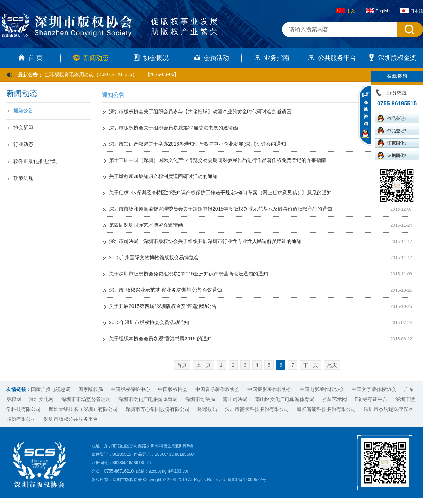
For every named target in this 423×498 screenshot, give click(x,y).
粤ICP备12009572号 (246, 479)
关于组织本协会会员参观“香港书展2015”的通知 (160, 338)
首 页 (30, 57)
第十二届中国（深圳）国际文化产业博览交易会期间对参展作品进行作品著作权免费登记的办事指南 (217, 160)
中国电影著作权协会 (322, 389)
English (378, 10)
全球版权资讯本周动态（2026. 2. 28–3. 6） (90, 74)
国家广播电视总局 (50, 389)
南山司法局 (235, 399)
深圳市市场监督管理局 (86, 399)
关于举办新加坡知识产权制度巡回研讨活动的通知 (163, 176)
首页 (182, 365)
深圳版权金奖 (392, 57)
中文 (345, 10)
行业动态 (23, 144)
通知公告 (23, 110)
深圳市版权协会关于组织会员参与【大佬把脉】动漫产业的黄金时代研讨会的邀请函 (200, 111)
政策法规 (23, 178)
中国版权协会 (173, 389)
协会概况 (151, 57)
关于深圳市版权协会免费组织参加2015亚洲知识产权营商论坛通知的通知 (188, 274)
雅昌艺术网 (334, 399)
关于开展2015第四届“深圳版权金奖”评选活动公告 (163, 306)
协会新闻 (23, 127)
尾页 (332, 365)
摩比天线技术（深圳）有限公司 (83, 409)
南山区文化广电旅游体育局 (284, 399)
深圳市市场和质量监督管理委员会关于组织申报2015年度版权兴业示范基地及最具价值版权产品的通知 (220, 209)
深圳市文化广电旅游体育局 (148, 399)
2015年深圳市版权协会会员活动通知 (149, 322)
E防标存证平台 (371, 399)
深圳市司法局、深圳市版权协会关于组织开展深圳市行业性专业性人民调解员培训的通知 (205, 241)
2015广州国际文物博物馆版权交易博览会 (154, 257)
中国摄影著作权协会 (269, 389)
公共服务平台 (332, 57)
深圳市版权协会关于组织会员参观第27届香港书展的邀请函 (173, 127)
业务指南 (271, 57)
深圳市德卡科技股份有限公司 (257, 409)
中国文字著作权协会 (374, 389)
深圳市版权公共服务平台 (71, 419)
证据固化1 (392, 143)
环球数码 (207, 409)
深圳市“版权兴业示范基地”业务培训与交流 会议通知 (165, 290)
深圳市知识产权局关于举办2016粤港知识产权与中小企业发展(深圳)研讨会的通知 (197, 144)
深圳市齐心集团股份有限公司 (157, 409)
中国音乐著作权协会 (217, 389)
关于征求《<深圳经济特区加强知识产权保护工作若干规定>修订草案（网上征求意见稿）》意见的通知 (220, 192)
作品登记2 (392, 130)
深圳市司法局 (200, 399)
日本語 (411, 10)
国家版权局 (90, 389)
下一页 (310, 365)
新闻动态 (91, 57)
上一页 (203, 365)
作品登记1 (392, 118)
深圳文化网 (41, 399)
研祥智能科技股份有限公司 (326, 409)
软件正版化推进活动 (35, 161)
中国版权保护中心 (130, 389)
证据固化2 (392, 155)
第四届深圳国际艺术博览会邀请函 (146, 225)
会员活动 (211, 57)
